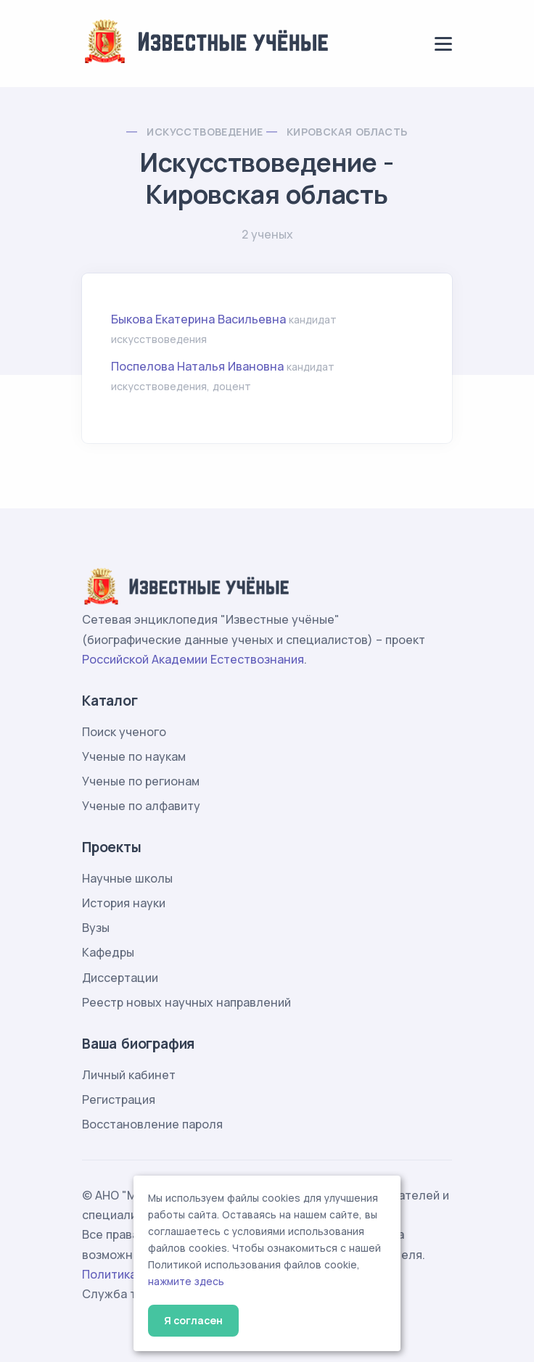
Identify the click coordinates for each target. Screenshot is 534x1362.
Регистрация (118, 1099)
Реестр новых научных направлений (186, 1002)
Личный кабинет (129, 1075)
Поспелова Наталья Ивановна (197, 366)
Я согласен (193, 1320)
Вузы (96, 928)
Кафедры (108, 952)
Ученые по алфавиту (141, 806)
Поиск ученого (124, 732)
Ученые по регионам (141, 781)
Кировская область (347, 132)
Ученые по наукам (134, 756)
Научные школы (127, 878)
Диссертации (120, 978)
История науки (123, 903)
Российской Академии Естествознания (193, 659)
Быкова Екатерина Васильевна (198, 319)
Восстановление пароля (152, 1124)
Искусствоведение (205, 132)
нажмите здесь (186, 1281)
